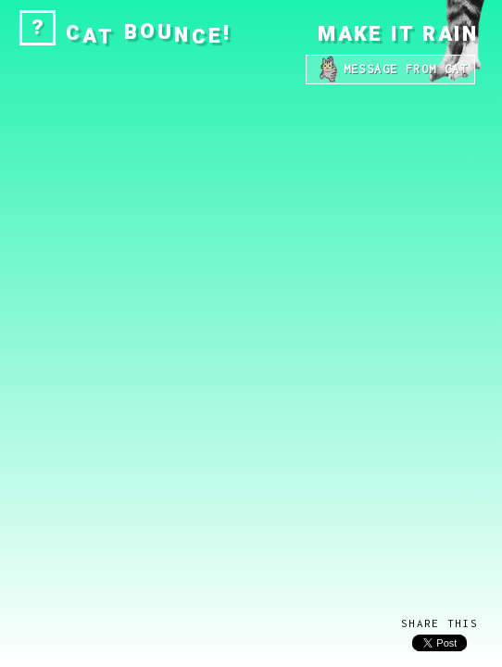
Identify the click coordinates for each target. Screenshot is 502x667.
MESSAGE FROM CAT (390, 69)
